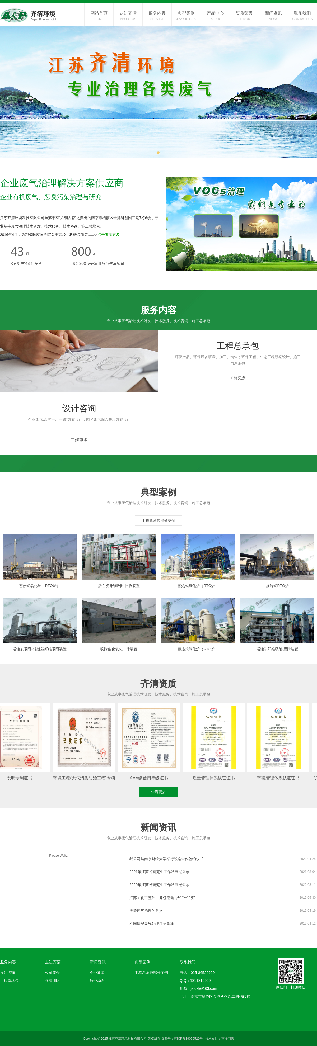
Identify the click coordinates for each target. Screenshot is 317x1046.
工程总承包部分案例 (158, 520)
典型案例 (186, 16)
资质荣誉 (244, 16)
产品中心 (215, 16)
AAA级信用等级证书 (150, 778)
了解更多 (237, 377)
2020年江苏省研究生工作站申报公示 (222, 884)
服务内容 (157, 16)
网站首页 (99, 16)
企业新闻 (97, 973)
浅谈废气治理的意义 (222, 910)
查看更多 (158, 792)
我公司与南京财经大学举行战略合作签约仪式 (222, 859)
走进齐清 (128, 16)
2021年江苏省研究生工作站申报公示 (222, 871)
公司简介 (52, 973)
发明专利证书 (21, 778)
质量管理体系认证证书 (215, 778)
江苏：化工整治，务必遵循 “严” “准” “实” (222, 897)
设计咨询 (7, 973)
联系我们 (302, 16)
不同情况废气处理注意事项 (222, 923)
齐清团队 (52, 980)
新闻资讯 (273, 16)
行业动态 (97, 980)
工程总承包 (9, 980)
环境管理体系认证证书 (280, 778)
